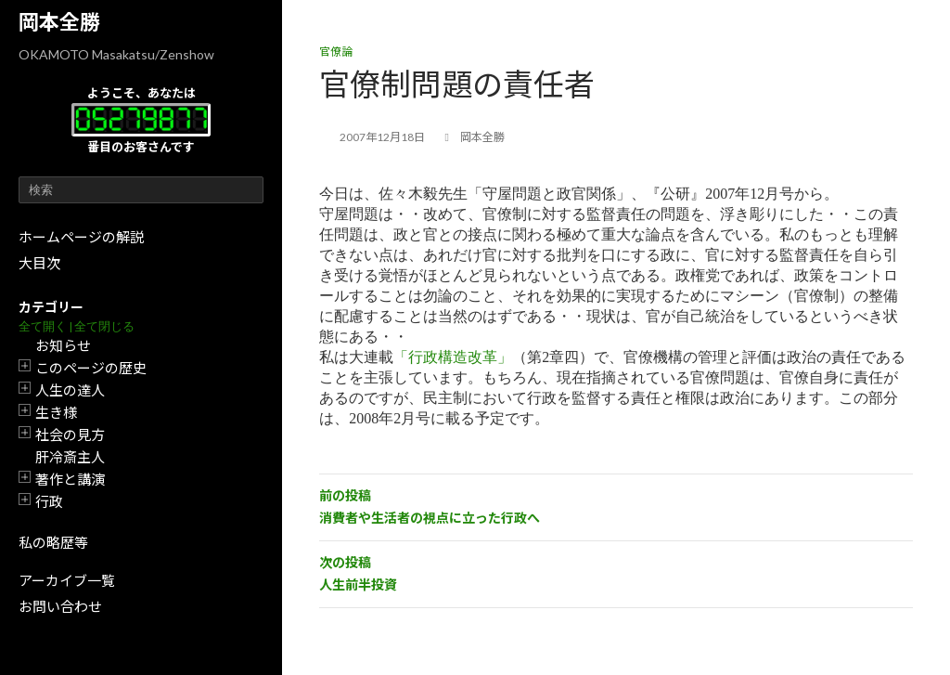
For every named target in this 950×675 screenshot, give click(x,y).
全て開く (43, 326)
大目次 (39, 262)
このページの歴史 (91, 367)
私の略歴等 (53, 542)
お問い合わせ (60, 606)
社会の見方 (70, 434)
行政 (49, 501)
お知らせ (63, 345)
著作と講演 (70, 479)
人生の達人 (70, 390)
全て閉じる (104, 326)
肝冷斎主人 (70, 456)
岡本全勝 (59, 21)
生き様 (56, 412)
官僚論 (336, 51)
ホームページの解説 (81, 236)
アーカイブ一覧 (67, 580)
